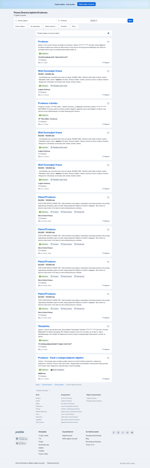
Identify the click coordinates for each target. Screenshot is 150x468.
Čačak (38, 401)
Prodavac (43, 41)
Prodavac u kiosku (48, 103)
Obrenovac (39, 417)
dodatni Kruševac (66, 401)
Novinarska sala (44, 445)
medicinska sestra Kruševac (69, 417)
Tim (40, 439)
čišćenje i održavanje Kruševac (70, 409)
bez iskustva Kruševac (68, 403)
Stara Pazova (40, 422)
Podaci (41, 442)
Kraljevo (38, 398)
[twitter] (123, 432)
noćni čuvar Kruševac (67, 414)
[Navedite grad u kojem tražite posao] (78, 20)
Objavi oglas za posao (86, 4)
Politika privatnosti (53, 463)
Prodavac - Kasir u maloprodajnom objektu (61, 357)
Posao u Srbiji (43, 454)
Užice (37, 414)
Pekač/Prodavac (47, 197)
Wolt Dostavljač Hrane (50, 71)
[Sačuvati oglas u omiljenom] (108, 42)
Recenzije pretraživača (93, 442)
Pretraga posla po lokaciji (94, 401)
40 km (94, 20)
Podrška (41, 451)
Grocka (38, 409)
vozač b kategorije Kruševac (69, 406)
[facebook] (114, 432)
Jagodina (38, 419)
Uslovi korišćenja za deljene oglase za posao (30, 463)
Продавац (43, 326)
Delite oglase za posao (69, 439)
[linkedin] (127, 432)
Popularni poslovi (92, 398)
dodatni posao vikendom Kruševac (71, 411)
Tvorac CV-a (90, 445)
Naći (130, 21)
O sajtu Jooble (43, 436)
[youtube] (132, 432)
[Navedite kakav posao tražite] (35, 20)
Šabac (38, 403)
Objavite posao (67, 436)
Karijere (41, 448)
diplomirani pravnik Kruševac (69, 422)
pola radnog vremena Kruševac (70, 419)
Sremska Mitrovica (41, 411)
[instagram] (118, 432)
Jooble (132, 463)
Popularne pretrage (43, 390)
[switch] (108, 33)
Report (106, 63)
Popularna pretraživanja (93, 436)
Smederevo (39, 406)
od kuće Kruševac (66, 398)
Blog (87, 439)
